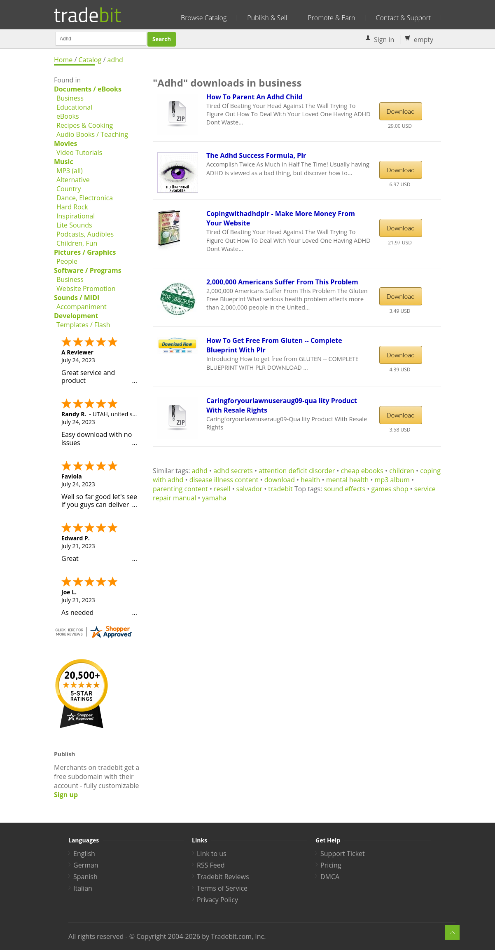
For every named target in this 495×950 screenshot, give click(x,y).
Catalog (89, 59)
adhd (115, 59)
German (85, 865)
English (84, 853)
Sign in (384, 39)
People (66, 261)
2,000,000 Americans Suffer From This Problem (282, 281)
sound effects (345, 488)
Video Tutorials (79, 152)
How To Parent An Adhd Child (254, 96)
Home (63, 59)
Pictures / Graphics (85, 252)
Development (76, 315)
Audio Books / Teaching (92, 134)
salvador (249, 488)
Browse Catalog (203, 17)
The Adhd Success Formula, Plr (256, 155)
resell (222, 488)
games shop (389, 488)
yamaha (214, 497)
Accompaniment (81, 306)
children (401, 470)
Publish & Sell (267, 17)
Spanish (85, 876)
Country (68, 188)
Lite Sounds (74, 225)
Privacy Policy (217, 899)
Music (63, 161)
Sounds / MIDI (76, 297)
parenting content (180, 488)
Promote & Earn (331, 17)
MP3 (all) (69, 170)
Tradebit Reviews (223, 876)
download (279, 479)
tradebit (280, 488)
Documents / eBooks (87, 89)
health (310, 479)
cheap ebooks (362, 470)
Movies (65, 143)
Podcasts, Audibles (85, 234)
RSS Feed (211, 865)
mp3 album (392, 479)
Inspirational (75, 215)
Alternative (73, 179)
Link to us (211, 853)
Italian (82, 888)
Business (70, 98)
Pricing (330, 865)
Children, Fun (76, 243)
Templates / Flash (83, 324)
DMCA (329, 876)
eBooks (67, 116)
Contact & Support (403, 17)
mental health (347, 479)
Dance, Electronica (84, 197)
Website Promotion (85, 288)
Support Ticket (342, 853)
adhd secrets (233, 470)
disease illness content (224, 479)
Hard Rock (72, 206)
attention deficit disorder (297, 470)
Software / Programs (87, 270)
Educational (74, 107)
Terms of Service (222, 888)
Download (401, 111)
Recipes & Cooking (84, 125)
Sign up (66, 794)
